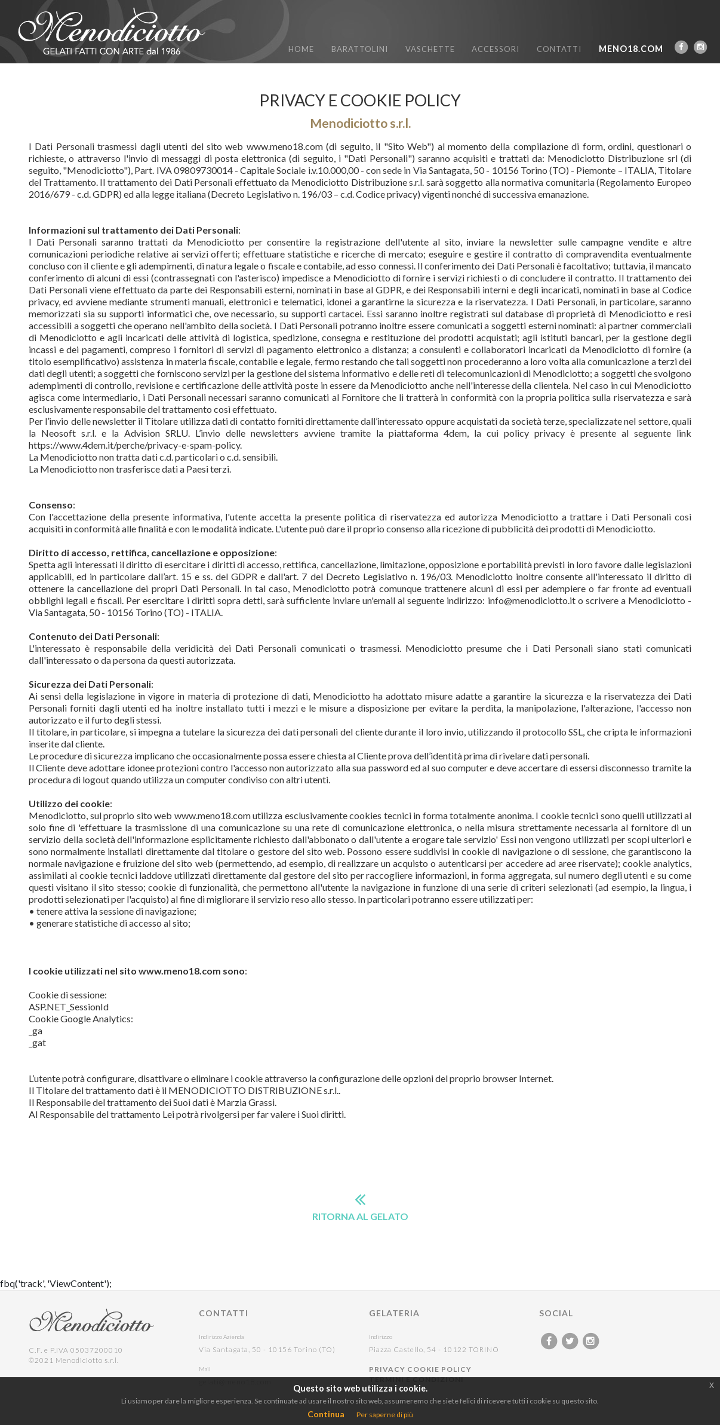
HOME (301, 49)
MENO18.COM (631, 49)
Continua (325, 1414)
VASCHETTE (430, 49)
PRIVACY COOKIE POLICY (420, 1369)
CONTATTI (559, 49)
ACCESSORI (495, 49)
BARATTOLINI (359, 49)
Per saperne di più (384, 1414)
